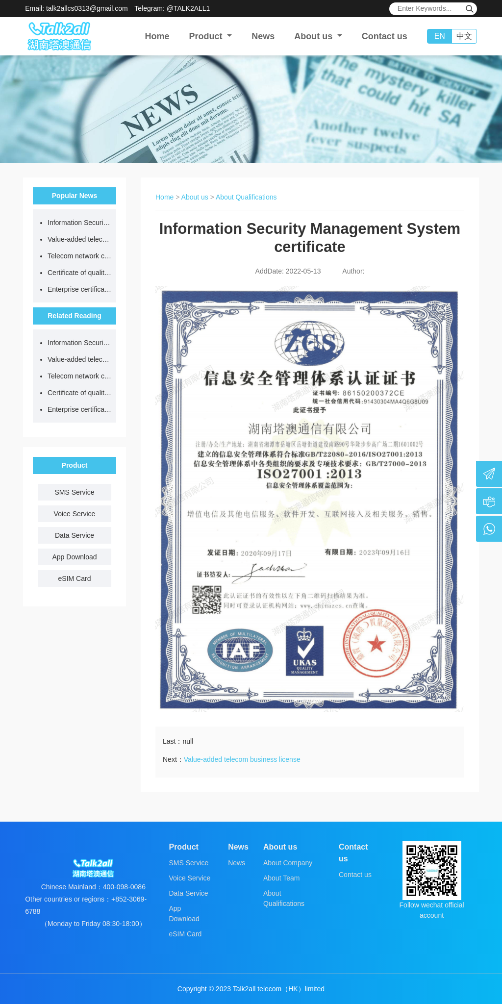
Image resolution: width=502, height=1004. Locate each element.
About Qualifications (246, 197)
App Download (74, 557)
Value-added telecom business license (79, 239)
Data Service (74, 535)
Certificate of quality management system (79, 272)
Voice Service (75, 514)
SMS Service (75, 492)
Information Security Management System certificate (79, 222)
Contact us (384, 36)
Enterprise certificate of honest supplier (79, 289)
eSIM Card (74, 578)
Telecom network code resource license (79, 256)
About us (194, 197)
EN (439, 36)
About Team (281, 878)
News (263, 36)
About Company (287, 863)
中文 (464, 36)
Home (157, 36)
